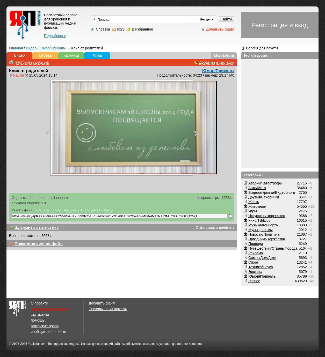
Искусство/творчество (266, 216)
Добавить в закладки (216, 62)
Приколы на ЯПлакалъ (108, 309)
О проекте (39, 303)
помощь (37, 320)
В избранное (142, 29)
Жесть (253, 202)
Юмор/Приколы (53, 48)
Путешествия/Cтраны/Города (273, 248)
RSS (121, 29)
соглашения (193, 344)
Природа (255, 244)
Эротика (255, 272)
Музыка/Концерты (263, 225)
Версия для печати (262, 48)
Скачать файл (22, 210)
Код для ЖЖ (73, 210)
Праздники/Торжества (266, 239)
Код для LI (92, 210)
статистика (40, 315)
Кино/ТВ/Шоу (259, 220)
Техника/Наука (260, 267)
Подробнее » (55, 36)
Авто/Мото (257, 188)
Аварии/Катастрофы (265, 183)
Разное (254, 281)
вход (301, 24)
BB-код (57, 210)
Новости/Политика (263, 234)
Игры (252, 211)
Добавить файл (102, 303)
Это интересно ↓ (257, 55)
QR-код (108, 210)
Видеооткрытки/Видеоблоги (271, 192)
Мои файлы (224, 55)
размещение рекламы (49, 309)
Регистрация (269, 24)
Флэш (97, 55)
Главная (16, 48)
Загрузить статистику (37, 227)
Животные (257, 206)
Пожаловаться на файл (39, 244)
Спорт (253, 262)
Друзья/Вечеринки (263, 197)
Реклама (255, 253)
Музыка (45, 55)
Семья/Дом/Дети (262, 258)
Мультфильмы (260, 230)
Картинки (71, 55)
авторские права (45, 326)
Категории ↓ (253, 175)
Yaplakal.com (37, 344)
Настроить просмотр (32, 62)
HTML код (42, 210)
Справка (103, 29)
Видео (31, 48)
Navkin (18, 75)
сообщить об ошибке (48, 332)
